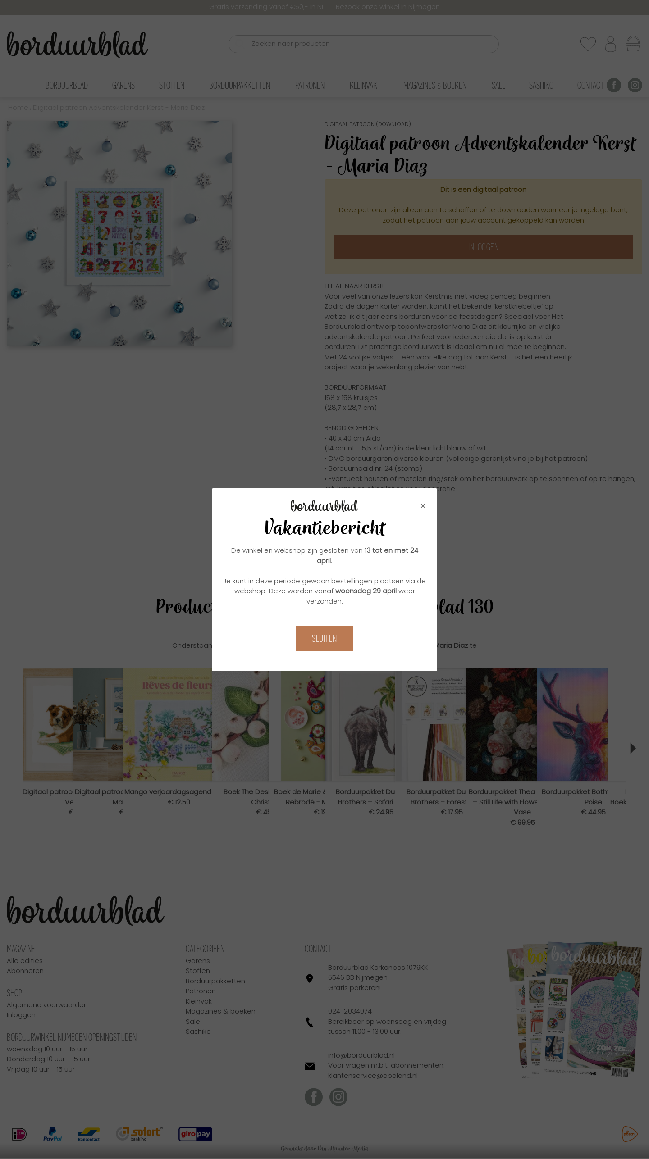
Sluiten (324, 638)
